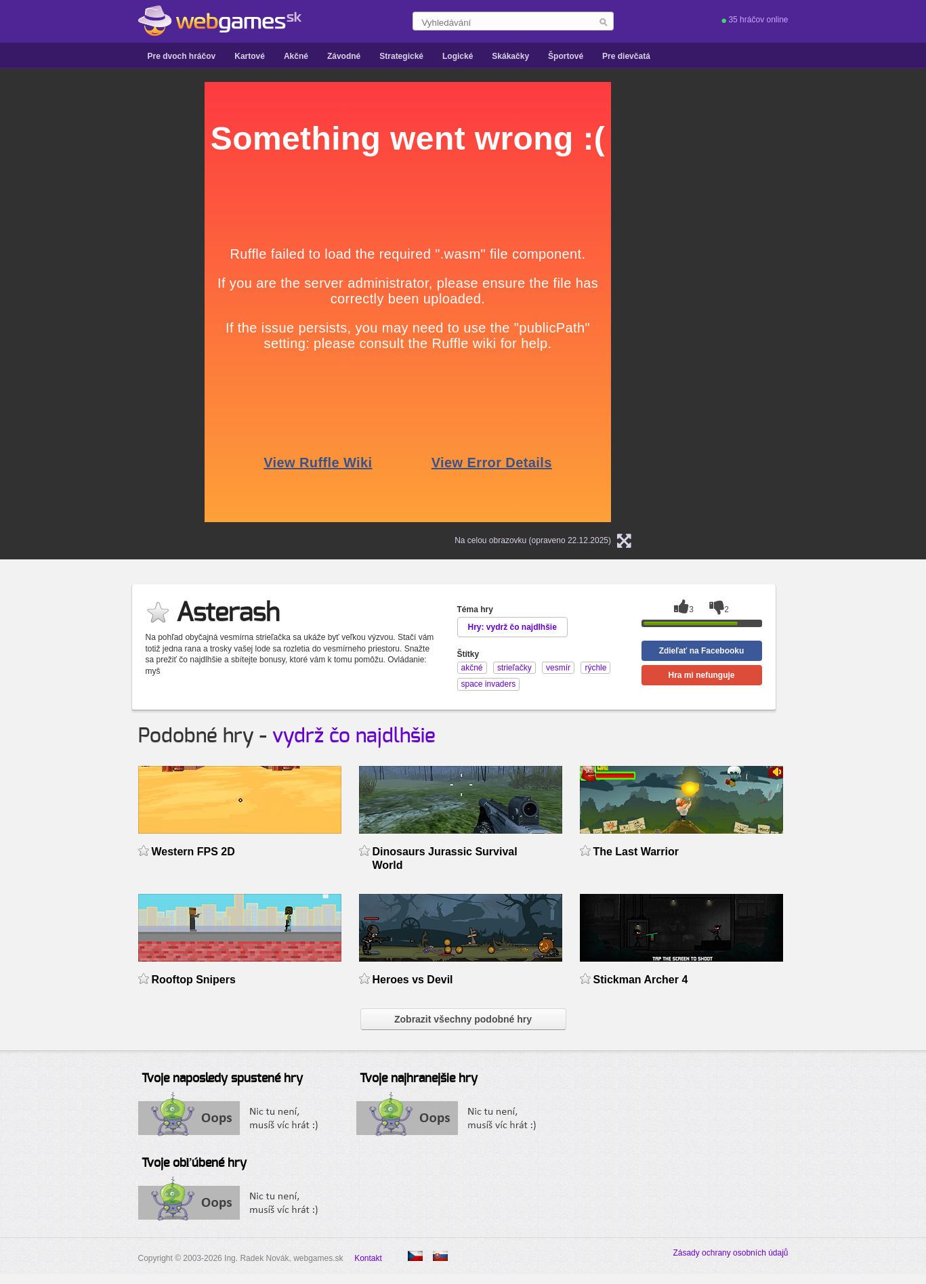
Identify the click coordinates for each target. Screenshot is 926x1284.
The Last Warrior (636, 851)
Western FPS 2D (193, 851)
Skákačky (510, 56)
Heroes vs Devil (413, 979)
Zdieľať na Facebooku (701, 651)
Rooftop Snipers (194, 979)
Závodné (343, 56)
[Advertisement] (70, 285)
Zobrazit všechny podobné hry (463, 1019)
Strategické (401, 56)
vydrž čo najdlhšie (354, 736)
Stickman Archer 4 (640, 979)
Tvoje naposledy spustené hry (222, 1079)
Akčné (296, 56)
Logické (457, 56)
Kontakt (368, 1258)
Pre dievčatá (626, 56)
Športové (565, 56)
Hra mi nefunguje (701, 675)
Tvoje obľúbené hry (194, 1163)
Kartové (249, 56)
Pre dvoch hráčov (182, 56)
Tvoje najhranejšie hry (419, 1079)
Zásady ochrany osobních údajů (730, 1253)
